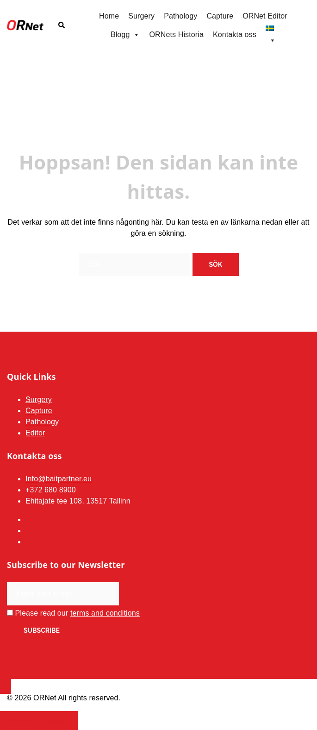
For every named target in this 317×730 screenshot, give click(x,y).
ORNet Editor (264, 16)
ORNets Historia (176, 34)
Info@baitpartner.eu (58, 479)
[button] (61, 25)
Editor (35, 433)
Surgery (141, 16)
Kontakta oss (234, 34)
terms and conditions (105, 613)
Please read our (73, 613)
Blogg (125, 34)
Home (109, 16)
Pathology (180, 16)
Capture (219, 16)
